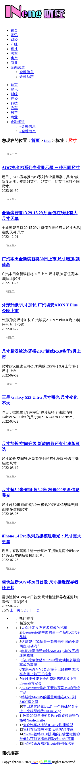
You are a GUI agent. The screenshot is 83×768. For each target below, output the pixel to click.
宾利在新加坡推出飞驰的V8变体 (48, 729)
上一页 (15, 610)
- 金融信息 (27, 126)
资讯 (14, 35)
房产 (14, 58)
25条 (5, 610)
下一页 (34, 610)
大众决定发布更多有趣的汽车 (44, 628)
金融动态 (26, 76)
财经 (14, 39)
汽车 (14, 53)
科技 (14, 49)
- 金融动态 (27, 131)
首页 (14, 30)
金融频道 (18, 67)
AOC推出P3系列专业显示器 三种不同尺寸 (41, 167)
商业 (14, 63)
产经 (14, 44)
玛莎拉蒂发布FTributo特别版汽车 (48, 743)
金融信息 (26, 72)
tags (47, 140)
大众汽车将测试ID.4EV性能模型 (48, 725)
